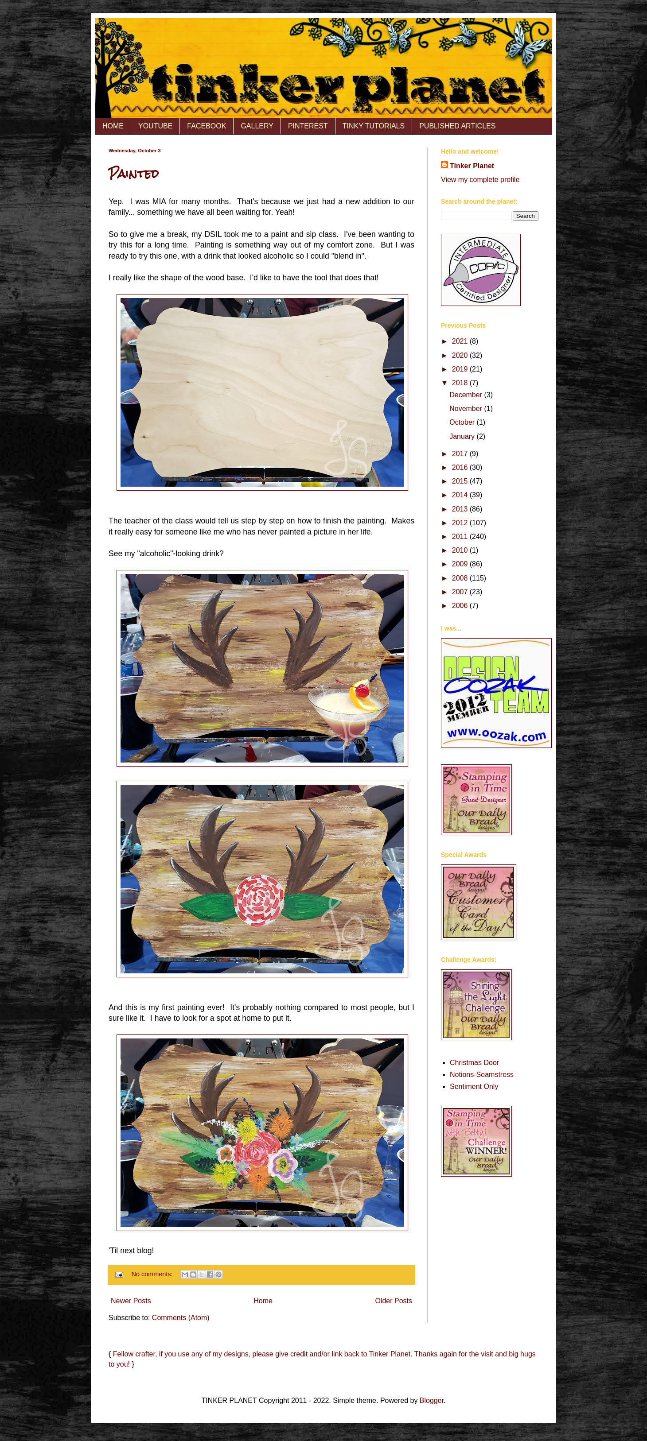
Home (263, 1301)
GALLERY (257, 126)
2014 (461, 495)
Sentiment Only (474, 1086)
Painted (134, 173)
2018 (461, 383)
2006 (461, 605)
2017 (461, 453)
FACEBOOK (206, 126)
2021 (461, 341)
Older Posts (393, 1301)
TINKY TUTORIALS (374, 126)
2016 (461, 467)
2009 (461, 564)
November (466, 408)
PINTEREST (308, 126)
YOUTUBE (155, 126)
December (466, 395)
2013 (461, 509)
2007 (461, 592)
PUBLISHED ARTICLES (457, 126)
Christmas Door (474, 1062)
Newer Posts (131, 1301)
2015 (461, 481)
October (462, 422)
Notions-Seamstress (482, 1074)
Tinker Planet (472, 166)
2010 (461, 550)
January (462, 436)
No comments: (153, 1274)
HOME (113, 126)
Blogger (432, 1400)
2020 (461, 355)
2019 (461, 369)
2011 (461, 536)
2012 (461, 523)
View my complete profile (480, 179)
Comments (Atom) (181, 1317)
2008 (461, 578)
